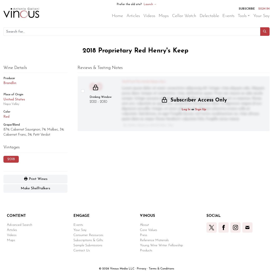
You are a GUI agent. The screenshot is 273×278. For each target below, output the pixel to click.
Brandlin (9, 83)
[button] (265, 31)
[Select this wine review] (82, 91)
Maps (11, 240)
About (144, 225)
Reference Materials (154, 240)
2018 (11, 159)
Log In (186, 109)
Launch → (150, 4)
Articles (12, 230)
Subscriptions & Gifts (88, 240)
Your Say (79, 230)
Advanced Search (19, 225)
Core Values (148, 230)
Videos (11, 235)
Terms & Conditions (161, 268)
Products (146, 250)
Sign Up (200, 109)
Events (78, 225)
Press (143, 235)
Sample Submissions (87, 245)
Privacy (141, 268)
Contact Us (81, 250)
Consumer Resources (88, 235)
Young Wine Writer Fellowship (161, 245)
